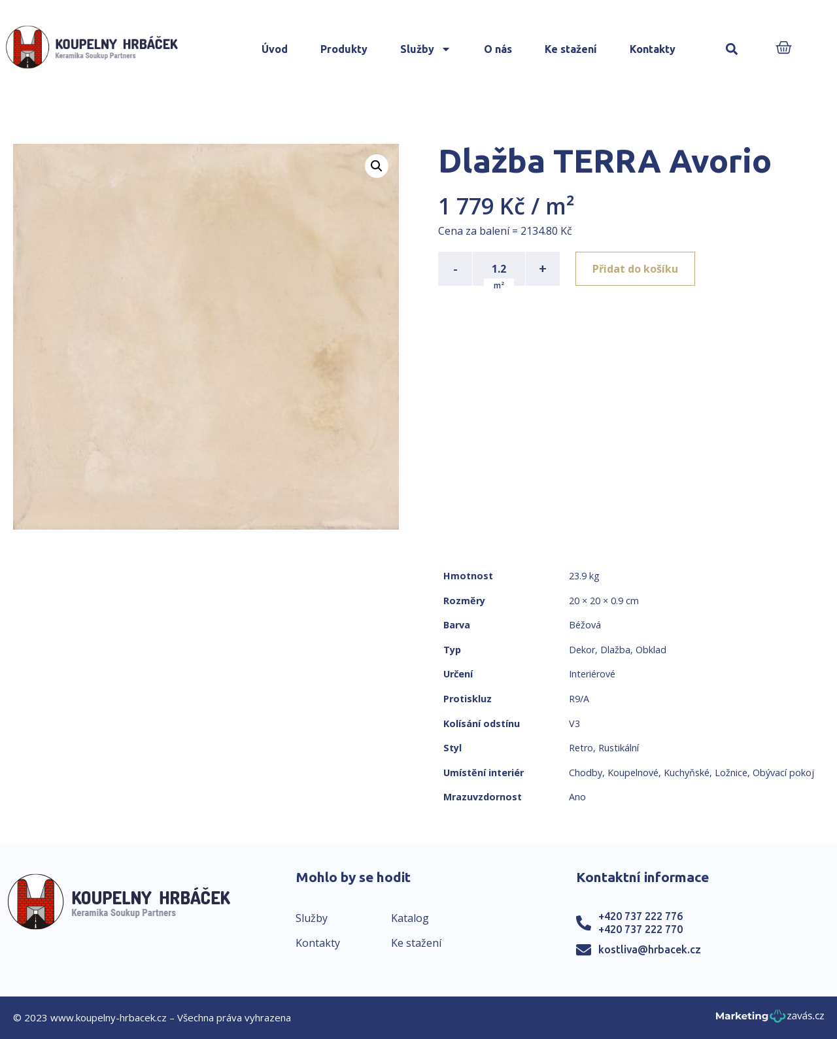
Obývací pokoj (783, 772)
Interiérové (592, 674)
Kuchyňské (686, 772)
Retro (581, 747)
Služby (425, 49)
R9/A (579, 698)
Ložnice (731, 772)
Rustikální (618, 747)
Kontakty (652, 49)
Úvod (275, 49)
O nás (498, 49)
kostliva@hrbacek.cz (649, 949)
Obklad (651, 649)
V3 (574, 723)
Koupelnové (632, 772)
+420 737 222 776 (640, 916)
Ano (577, 797)
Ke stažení (571, 49)
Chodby (585, 772)
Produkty (343, 49)
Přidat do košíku (635, 269)
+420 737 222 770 (640, 929)
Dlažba (615, 649)
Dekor (582, 649)
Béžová (585, 625)
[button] (732, 49)
